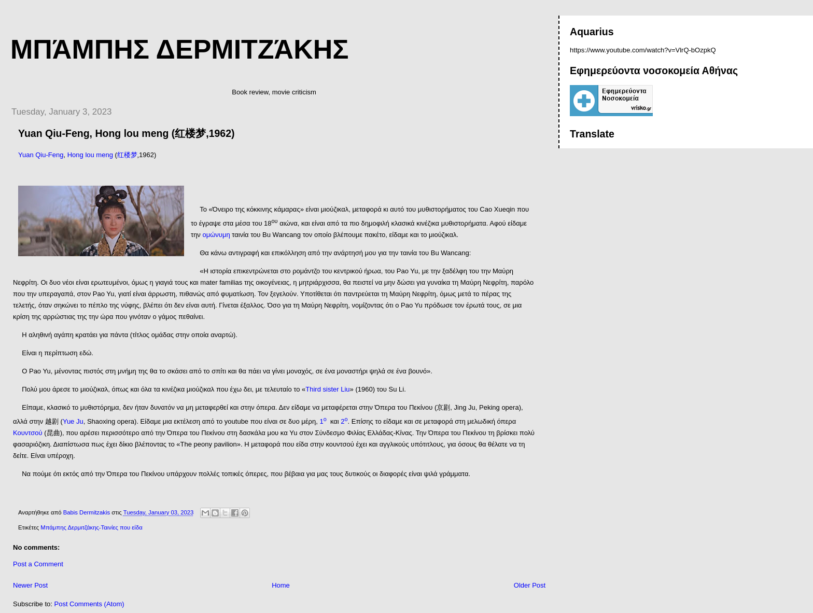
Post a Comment (38, 564)
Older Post (529, 585)
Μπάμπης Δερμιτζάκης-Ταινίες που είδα (91, 527)
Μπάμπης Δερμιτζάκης (179, 49)
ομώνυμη (216, 235)
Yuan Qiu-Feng (40, 155)
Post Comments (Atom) (89, 604)
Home (281, 585)
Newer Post (30, 585)
